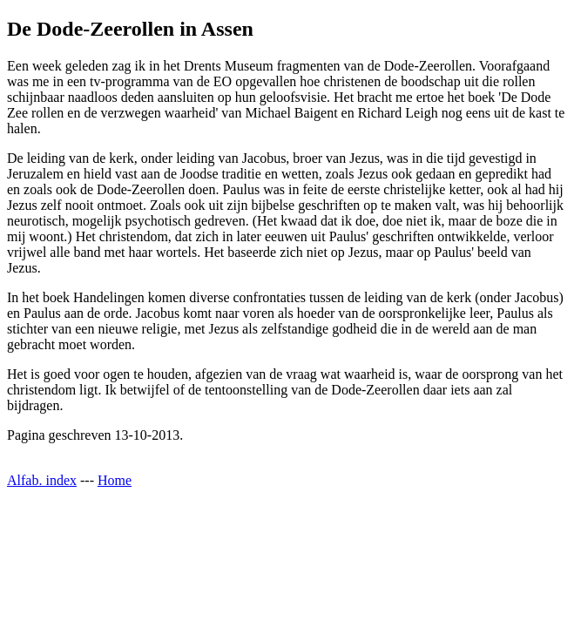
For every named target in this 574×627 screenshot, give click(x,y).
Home (115, 480)
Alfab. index (42, 480)
